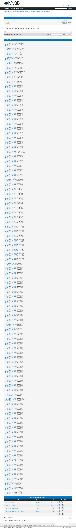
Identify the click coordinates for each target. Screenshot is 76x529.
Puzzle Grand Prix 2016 (10, 505)
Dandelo (15, 62)
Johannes (15, 43)
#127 (70, 25)
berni (14, 66)
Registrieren (19, 8)
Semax (15, 85)
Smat (38, 514)
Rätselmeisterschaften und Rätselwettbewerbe (21, 11)
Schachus (15, 80)
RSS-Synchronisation (51, 525)
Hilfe (70, 5)
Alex (15, 482)
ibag (14, 492)
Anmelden (13, 8)
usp (14, 77)
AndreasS (38, 508)
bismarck (15, 222)
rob (14, 49)
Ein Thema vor (17, 34)
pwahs (8, 20)
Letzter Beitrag (59, 502)
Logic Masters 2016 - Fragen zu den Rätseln (15, 511)
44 (45, 502)
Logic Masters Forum (8, 11)
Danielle (15, 76)
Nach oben (24, 525)
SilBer (15, 488)
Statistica (63, 508)
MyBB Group (29, 527)
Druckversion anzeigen (9, 517)
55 (45, 511)
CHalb (15, 44)
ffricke (15, 176)
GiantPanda (16, 152)
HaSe (63, 514)
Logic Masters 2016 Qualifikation (12, 508)
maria (15, 484)
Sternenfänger (16, 71)
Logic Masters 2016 (10, 502)
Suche (65, 5)
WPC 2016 (6, 41)
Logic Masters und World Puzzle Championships (40, 11)
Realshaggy (64, 505)
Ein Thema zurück (9, 34)
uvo (14, 58)
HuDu (15, 180)
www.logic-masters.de (17, 525)
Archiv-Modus (29, 525)
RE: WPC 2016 (8, 43)
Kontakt (5, 525)
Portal (60, 5)
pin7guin (15, 78)
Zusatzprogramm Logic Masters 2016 (13, 514)
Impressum (10, 525)
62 (45, 508)
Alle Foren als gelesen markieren (39, 525)
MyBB (21, 527)
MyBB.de (13, 527)
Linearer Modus (68, 17)
